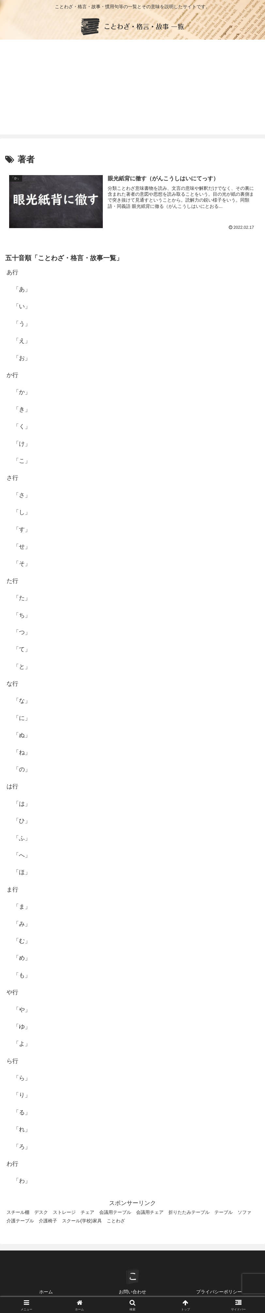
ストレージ (64, 1212)
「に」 (22, 718)
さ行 (12, 478)
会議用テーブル (115, 1212)
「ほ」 (22, 872)
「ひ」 (22, 821)
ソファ (244, 1212)
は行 (12, 786)
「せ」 (22, 546)
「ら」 (22, 1078)
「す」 (22, 529)
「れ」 (22, 1129)
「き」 (22, 409)
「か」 (22, 392)
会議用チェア (150, 1212)
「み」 (22, 924)
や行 (12, 992)
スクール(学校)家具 (82, 1220)
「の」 (22, 769)
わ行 (12, 1163)
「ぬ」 (22, 735)
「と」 (22, 666)
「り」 (22, 1095)
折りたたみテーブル (189, 1212)
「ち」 (22, 615)
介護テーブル (20, 1220)
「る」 (22, 1112)
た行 (12, 581)
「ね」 (22, 752)
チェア (87, 1212)
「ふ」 (22, 838)
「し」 (22, 512)
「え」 (22, 340)
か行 (12, 375)
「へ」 (22, 855)
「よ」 (22, 1043)
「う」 (22, 323)
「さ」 (22, 495)
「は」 (22, 803)
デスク (41, 1212)
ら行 (12, 1061)
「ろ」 (22, 1146)
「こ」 (22, 461)
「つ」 (22, 632)
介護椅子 (48, 1220)
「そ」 (22, 563)
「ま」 (22, 906)
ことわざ (116, 1220)
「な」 (22, 700)
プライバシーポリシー (219, 1291)
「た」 (22, 598)
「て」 (22, 649)
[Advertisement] (132, 89)
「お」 (22, 358)
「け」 (22, 444)
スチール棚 (18, 1212)
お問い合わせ (132, 1291)
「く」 (22, 426)
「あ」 (22, 289)
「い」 (22, 306)
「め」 (22, 958)
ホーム (46, 1291)
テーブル (223, 1212)
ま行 (12, 889)
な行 (12, 683)
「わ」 (22, 1181)
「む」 (22, 941)
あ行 (12, 272)
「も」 (22, 975)
